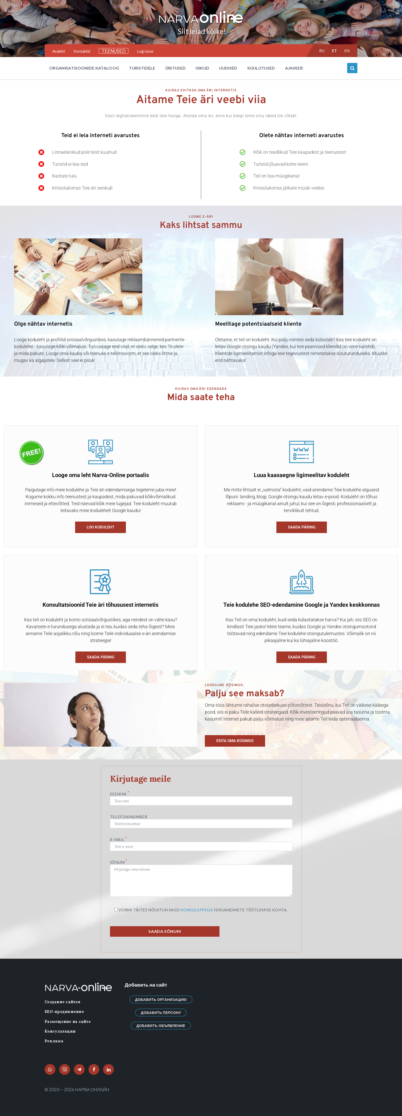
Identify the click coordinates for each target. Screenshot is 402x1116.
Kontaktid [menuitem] (82, 51)
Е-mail (201, 843)
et (334, 50)
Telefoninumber (201, 820)
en (347, 50)
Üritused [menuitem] (175, 67)
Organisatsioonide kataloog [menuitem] (84, 67)
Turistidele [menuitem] (142, 67)
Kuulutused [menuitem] (261, 67)
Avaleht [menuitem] (58, 51)
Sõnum (201, 879)
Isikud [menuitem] (202, 67)
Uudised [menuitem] (228, 67)
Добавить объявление (160, 1025)
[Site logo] (201, 23)
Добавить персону (161, 1012)
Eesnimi (201, 798)
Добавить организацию (161, 999)
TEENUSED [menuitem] (114, 51)
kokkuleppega (196, 910)
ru (322, 50)
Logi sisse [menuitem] (145, 51)
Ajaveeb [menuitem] (294, 67)
